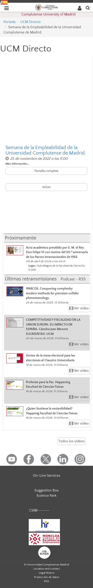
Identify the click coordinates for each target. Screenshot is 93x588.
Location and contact (47, 568)
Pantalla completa (46, 171)
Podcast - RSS (73, 279)
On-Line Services (46, 475)
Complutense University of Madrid (48, 14)
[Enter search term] (88, 8)
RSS (46, 581)
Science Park (46, 496)
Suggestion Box (46, 490)
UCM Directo (30, 22)
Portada (9, 22)
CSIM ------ (39, 510)
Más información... (17, 163)
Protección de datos (46, 577)
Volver (46, 187)
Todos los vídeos (71, 441)
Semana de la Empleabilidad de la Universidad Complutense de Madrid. (45, 150)
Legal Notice (46, 572)
